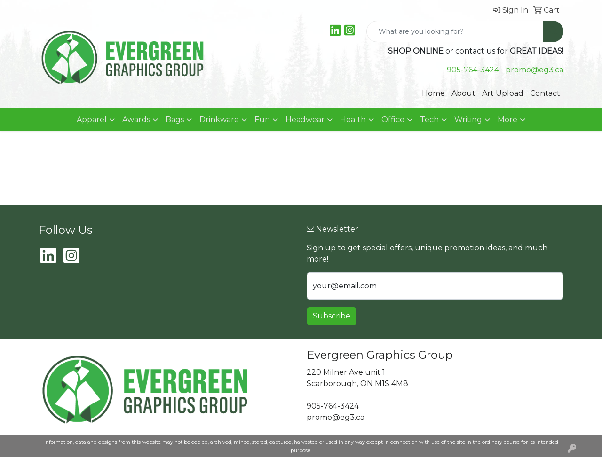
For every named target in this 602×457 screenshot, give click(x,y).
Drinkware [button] (219, 119)
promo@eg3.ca (534, 69)
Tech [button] (429, 119)
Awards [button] (136, 119)
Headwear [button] (305, 119)
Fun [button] (262, 119)
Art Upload (502, 93)
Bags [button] (175, 119)
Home (433, 93)
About (463, 93)
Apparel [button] (92, 119)
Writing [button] (468, 119)
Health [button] (353, 119)
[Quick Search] (455, 31)
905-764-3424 (473, 69)
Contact (545, 93)
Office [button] (392, 119)
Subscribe (331, 315)
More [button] (507, 119)
